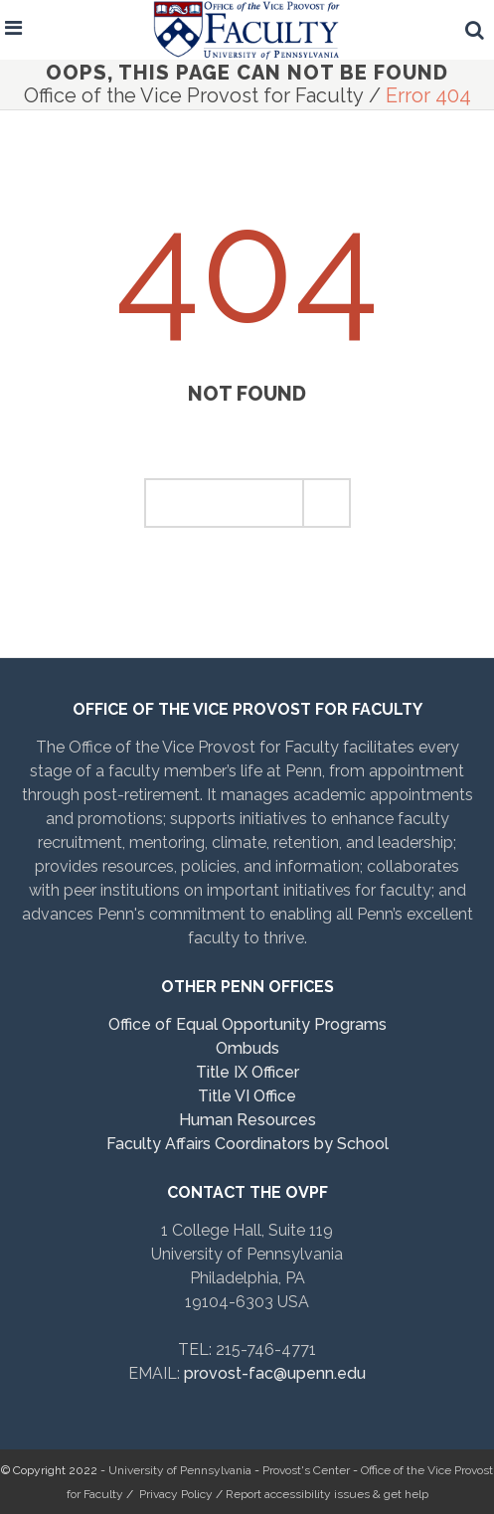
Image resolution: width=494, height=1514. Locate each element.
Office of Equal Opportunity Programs (247, 1024)
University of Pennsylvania (179, 1470)
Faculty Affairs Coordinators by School (247, 1143)
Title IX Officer (247, 1072)
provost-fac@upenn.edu (275, 1373)
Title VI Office (247, 1096)
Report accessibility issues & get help (327, 1494)
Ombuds (247, 1048)
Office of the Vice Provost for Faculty (194, 95)
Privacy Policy (176, 1494)
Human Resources (247, 1119)
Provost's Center (306, 1470)
